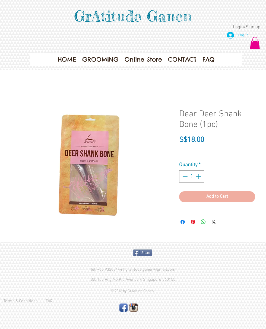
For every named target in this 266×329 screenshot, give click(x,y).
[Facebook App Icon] (123, 308)
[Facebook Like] (107, 255)
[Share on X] (213, 222)
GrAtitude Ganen (133, 16)
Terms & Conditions (20, 301)
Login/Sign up (246, 27)
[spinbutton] (192, 176)
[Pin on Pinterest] (193, 222)
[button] (255, 43)
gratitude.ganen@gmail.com (150, 269)
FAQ (49, 301)
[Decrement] (184, 176)
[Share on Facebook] (182, 222)
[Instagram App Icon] (133, 308)
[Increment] (199, 176)
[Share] (142, 253)
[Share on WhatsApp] (203, 222)
